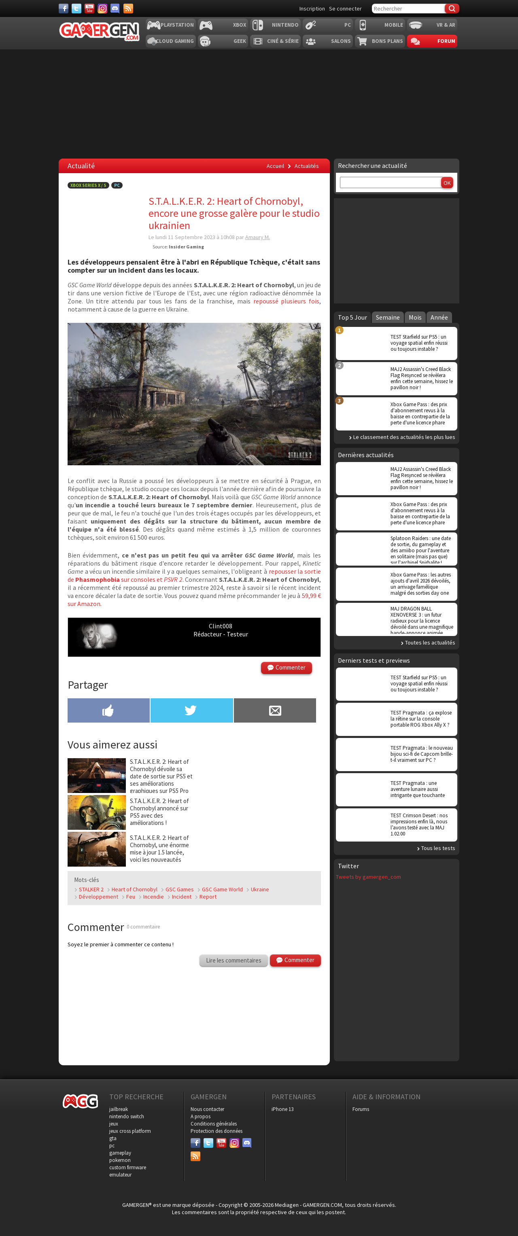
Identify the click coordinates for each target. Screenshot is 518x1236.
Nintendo (285, 24)
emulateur (120, 1174)
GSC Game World (222, 889)
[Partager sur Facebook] (109, 711)
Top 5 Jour (352, 317)
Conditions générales (214, 1123)
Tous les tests (438, 848)
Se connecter (345, 8)
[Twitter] (76, 8)
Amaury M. (257, 237)
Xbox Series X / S (88, 185)
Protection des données (216, 1131)
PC (347, 24)
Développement (98, 896)
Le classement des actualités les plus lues (404, 437)
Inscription (312, 8)
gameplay (120, 1152)
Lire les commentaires (233, 960)
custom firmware (127, 1167)
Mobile (393, 24)
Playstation (177, 24)
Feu (130, 896)
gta (113, 1138)
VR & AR (446, 24)
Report (208, 896)
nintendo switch (126, 1116)
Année (439, 317)
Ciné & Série (283, 41)
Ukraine (260, 889)
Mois (415, 317)
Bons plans (387, 41)
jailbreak (118, 1109)
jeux (113, 1123)
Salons (341, 41)
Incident (181, 896)
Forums (360, 1109)
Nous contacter (207, 1109)
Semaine (388, 317)
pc (112, 1145)
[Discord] (115, 8)
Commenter (291, 667)
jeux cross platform (130, 1131)
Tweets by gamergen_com (368, 876)
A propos (200, 1116)
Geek (240, 41)
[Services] (128, 8)
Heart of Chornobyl (134, 889)
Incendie (153, 896)
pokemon (120, 1160)
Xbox (239, 24)
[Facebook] (63, 8)
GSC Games (180, 889)
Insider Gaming (186, 247)
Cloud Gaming (175, 41)
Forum (446, 41)
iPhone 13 (282, 1109)
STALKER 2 (91, 889)
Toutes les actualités (430, 642)
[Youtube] (89, 8)
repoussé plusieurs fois (286, 301)
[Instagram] (102, 8)
